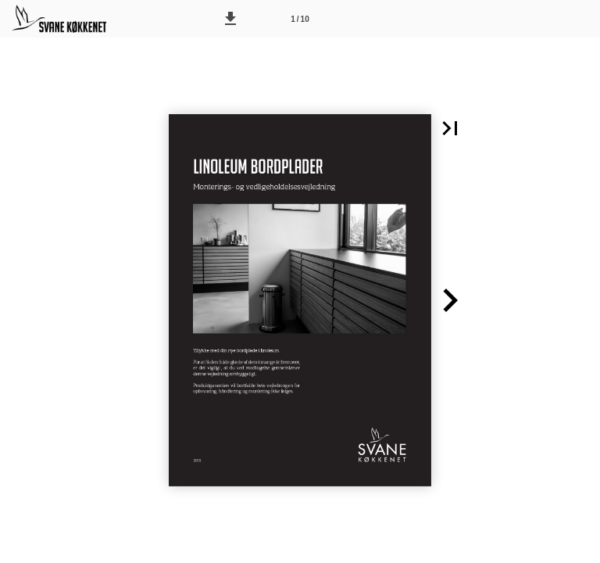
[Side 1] (300, 19)
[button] (230, 19)
